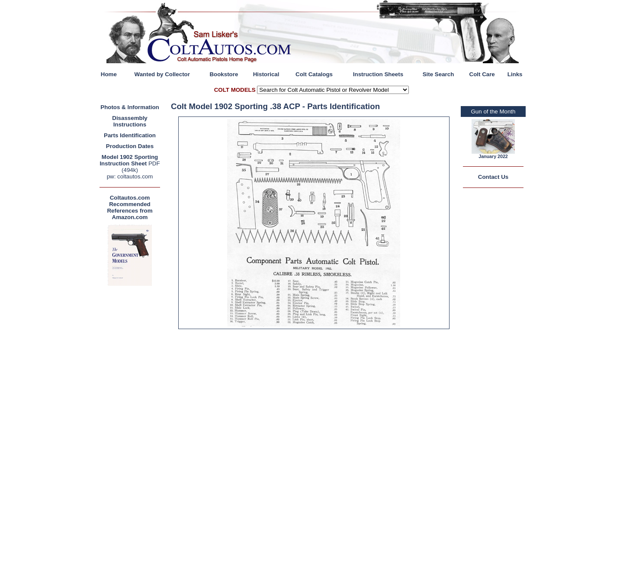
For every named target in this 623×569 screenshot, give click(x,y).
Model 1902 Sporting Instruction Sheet (129, 160)
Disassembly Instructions (130, 121)
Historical (266, 74)
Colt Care (482, 74)
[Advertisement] (132, 418)
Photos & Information (129, 107)
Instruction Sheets (378, 74)
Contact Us (493, 177)
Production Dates (130, 146)
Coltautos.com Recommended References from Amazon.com (129, 207)
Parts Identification (130, 135)
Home (109, 74)
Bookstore (223, 74)
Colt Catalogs (314, 74)
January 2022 (493, 156)
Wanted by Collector (162, 74)
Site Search (438, 74)
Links (515, 74)
